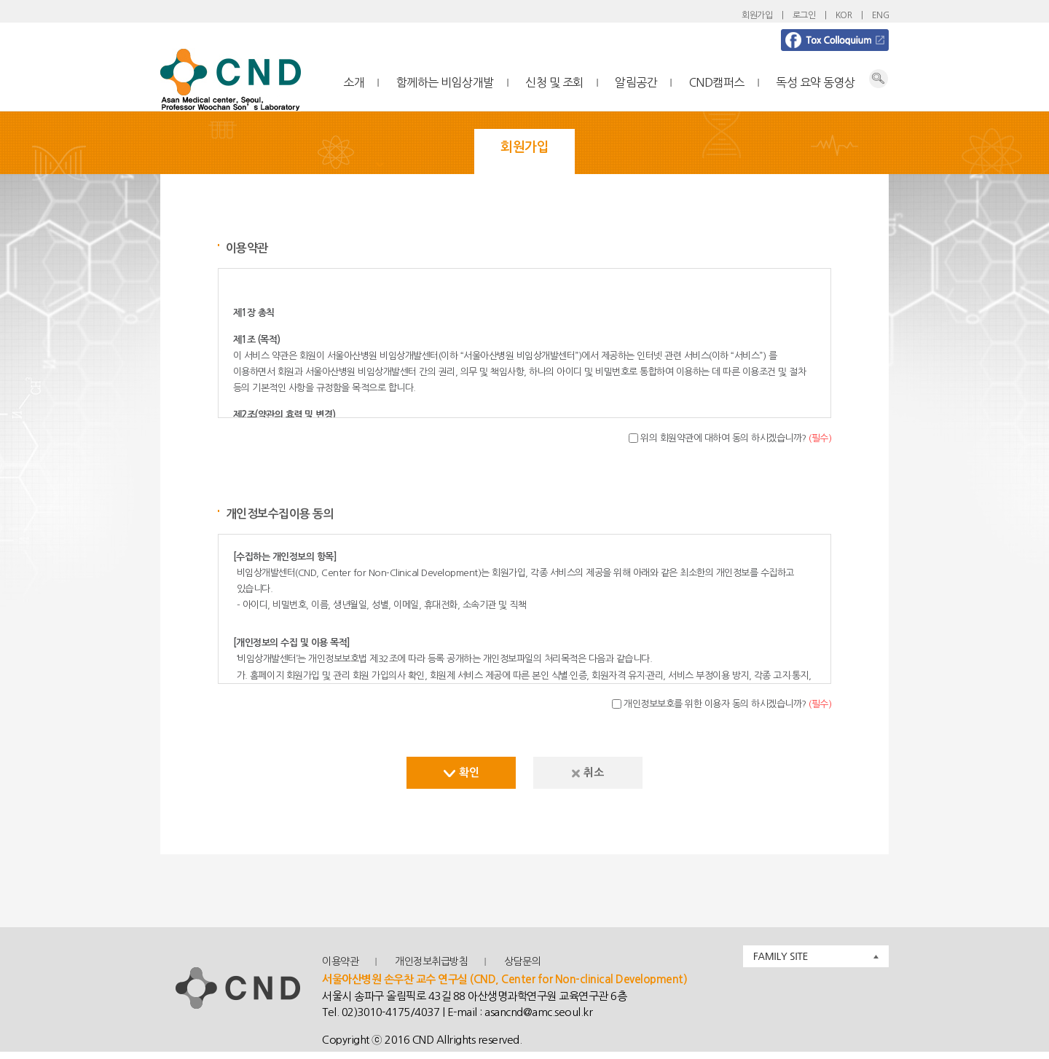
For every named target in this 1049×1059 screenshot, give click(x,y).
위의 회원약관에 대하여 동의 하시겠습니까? (735, 438)
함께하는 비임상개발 (445, 82)
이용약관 (340, 961)
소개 (353, 82)
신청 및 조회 (554, 82)
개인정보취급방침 (431, 961)
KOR (844, 15)
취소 (587, 772)
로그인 (804, 15)
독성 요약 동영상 (815, 82)
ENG (880, 15)
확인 (461, 772)
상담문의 (522, 961)
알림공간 (636, 82)
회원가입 (757, 15)
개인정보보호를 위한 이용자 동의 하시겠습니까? (727, 704)
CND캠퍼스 (716, 82)
